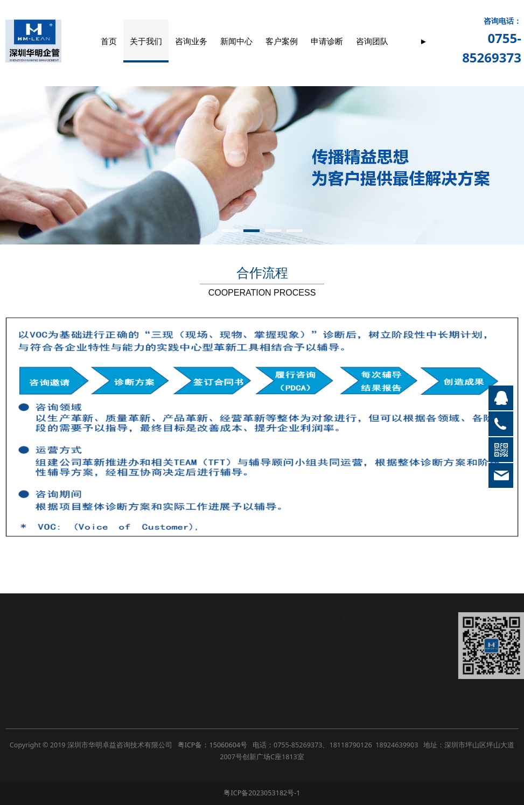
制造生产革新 (121, 684)
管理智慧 (232, 661)
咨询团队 (372, 41)
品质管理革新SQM (128, 696)
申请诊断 (327, 41)
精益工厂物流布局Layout (139, 649)
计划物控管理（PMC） (135, 707)
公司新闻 (232, 638)
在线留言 (345, 661)
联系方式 (345, 649)
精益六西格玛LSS (126, 672)
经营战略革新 (121, 638)
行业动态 (232, 649)
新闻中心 (236, 41)
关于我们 (146, 41)
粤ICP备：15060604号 (212, 745)
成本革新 (114, 661)
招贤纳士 (345, 638)
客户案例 (282, 41)
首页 (109, 41)
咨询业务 (191, 41)
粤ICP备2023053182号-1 (261, 792)
